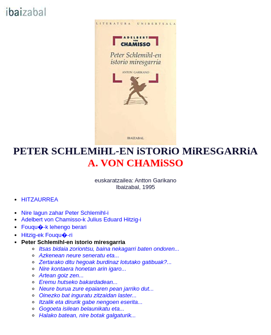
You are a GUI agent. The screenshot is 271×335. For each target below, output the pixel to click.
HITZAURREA (39, 199)
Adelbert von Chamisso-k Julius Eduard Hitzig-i (81, 219)
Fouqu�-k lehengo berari (53, 227)
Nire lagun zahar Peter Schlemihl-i (64, 212)
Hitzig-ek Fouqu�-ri (47, 235)
